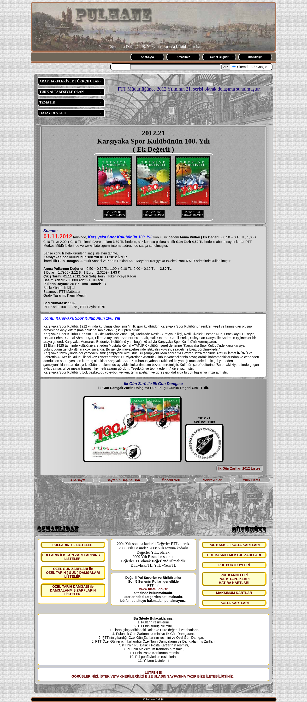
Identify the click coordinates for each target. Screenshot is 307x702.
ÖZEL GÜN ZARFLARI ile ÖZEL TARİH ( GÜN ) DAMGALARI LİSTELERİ (73, 572)
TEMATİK (47, 102)
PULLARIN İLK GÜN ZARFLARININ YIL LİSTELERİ (73, 557)
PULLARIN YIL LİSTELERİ (72, 545)
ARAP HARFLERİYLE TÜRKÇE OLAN (69, 81)
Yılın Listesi (252, 480)
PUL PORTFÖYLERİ (234, 565)
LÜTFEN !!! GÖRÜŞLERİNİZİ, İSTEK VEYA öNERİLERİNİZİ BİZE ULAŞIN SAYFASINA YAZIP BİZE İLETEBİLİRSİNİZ (152, 674)
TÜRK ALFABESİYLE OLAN (61, 92)
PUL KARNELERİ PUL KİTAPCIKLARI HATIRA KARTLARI (233, 579)
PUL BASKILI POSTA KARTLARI (234, 545)
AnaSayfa (147, 57)
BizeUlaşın (255, 57)
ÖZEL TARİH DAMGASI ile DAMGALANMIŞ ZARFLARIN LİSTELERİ (73, 590)
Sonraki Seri (213, 480)
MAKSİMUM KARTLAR (234, 593)
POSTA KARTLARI (234, 603)
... (234, 676)
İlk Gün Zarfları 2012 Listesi (239, 468)
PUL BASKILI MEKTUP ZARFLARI (234, 555)
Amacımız (183, 57)
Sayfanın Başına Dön (123, 480)
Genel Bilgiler (219, 57)
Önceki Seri (171, 480)
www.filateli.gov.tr (153, 589)
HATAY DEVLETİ (52, 113)
